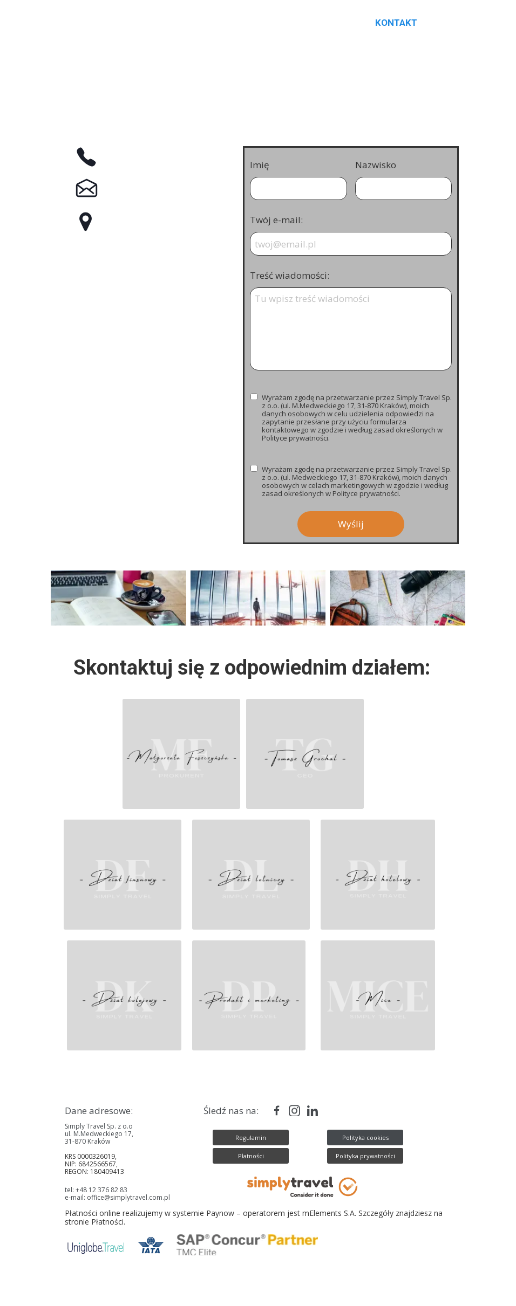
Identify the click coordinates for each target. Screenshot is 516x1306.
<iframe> (144, 417)
